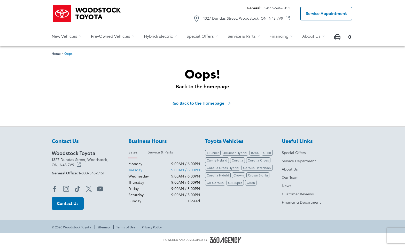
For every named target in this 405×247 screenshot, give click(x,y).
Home (56, 53)
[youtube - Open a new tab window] (100, 189)
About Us (290, 169)
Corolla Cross (258, 160)
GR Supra (235, 182)
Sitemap (103, 227)
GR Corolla (215, 182)
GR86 (251, 182)
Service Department (299, 160)
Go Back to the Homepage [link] (202, 103)
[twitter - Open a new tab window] (89, 189)
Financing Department (301, 202)
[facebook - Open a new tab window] (55, 189)
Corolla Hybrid (218, 175)
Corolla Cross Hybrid (223, 167)
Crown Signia (258, 175)
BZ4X (255, 152)
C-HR (267, 152)
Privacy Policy (152, 227)
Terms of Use (125, 227)
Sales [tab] (132, 152)
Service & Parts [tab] (160, 152)
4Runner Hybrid (235, 152)
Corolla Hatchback (257, 167)
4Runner (213, 152)
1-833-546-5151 (277, 7)
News (286, 185)
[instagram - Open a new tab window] (66, 189)
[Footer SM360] (226, 240)
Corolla (237, 160)
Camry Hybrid (217, 160)
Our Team (290, 177)
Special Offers (294, 152)
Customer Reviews (298, 193)
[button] (326, 13)
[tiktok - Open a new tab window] (77, 189)
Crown (238, 175)
